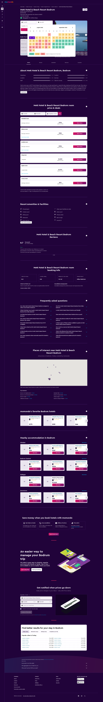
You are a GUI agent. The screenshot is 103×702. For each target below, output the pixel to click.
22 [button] (49, 44)
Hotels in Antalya (57, 638)
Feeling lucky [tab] (44, 631)
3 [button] (33, 37)
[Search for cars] (2, 11)
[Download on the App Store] (80, 682)
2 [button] (30, 37)
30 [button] (30, 50)
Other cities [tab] (25, 631)
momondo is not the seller (54, 663)
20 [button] (43, 44)
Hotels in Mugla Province (45, 6)
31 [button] (33, 50)
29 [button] (49, 47)
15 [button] (49, 40)
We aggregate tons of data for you (54, 665)
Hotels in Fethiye (57, 645)
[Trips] (2, 21)
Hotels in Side (25, 643)
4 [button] (36, 37)
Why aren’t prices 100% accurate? (54, 668)
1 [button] (49, 34)
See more (84, 442)
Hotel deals (22, 6)
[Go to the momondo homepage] (9, 2)
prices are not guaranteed (48, 659)
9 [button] (30, 40)
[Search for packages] (2, 14)
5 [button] (72, 34)
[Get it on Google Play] (80, 679)
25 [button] (36, 47)
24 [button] (33, 47)
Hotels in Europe (29, 6)
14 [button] (46, 40)
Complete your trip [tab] (54, 631)
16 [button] (30, 44)
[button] (2, 2)
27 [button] (43, 47)
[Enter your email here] (37, 605)
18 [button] (36, 44)
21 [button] (46, 44)
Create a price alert (75, 526)
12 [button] (39, 40)
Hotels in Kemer (25, 647)
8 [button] (49, 37)
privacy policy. (43, 614)
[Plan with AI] (2, 17)
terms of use (37, 614)
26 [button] (39, 47)
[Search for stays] (2, 8)
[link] (35, 453)
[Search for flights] (2, 6)
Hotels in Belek (25, 640)
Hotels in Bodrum (54, 6)
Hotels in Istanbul (25, 638)
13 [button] (43, 40)
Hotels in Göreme (25, 645)
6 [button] (53, 37)
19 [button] (39, 44)
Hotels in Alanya (57, 640)
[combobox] (37, 598)
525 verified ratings (33, 17)
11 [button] (36, 40)
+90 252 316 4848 (24, 16)
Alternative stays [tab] (34, 631)
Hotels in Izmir (57, 647)
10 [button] (33, 40)
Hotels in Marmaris (58, 643)
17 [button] (33, 44)
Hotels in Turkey (36, 6)
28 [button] (46, 47)
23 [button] (30, 47)
